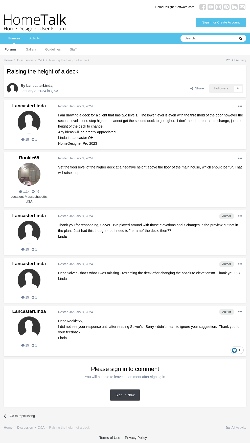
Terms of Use (109, 438)
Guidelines (53, 49)
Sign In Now (125, 395)
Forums (11, 49)
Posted (75, 106)
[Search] (207, 38)
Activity (34, 38)
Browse (14, 40)
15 (25, 139)
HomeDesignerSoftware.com (174, 7)
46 (35, 191)
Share (197, 88)
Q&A (54, 91)
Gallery (31, 49)
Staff (73, 49)
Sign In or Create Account (221, 22)
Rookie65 (29, 157)
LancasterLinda (39, 86)
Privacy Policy (136, 438)
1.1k (24, 191)
